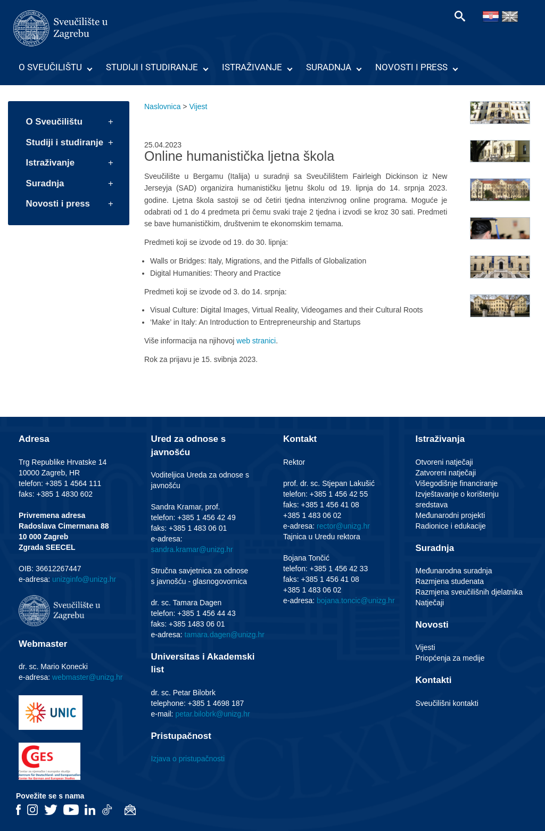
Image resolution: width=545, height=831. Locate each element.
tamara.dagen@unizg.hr (225, 634)
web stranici (256, 340)
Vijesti (425, 647)
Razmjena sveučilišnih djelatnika (469, 592)
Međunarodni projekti (450, 515)
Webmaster (43, 644)
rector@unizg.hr (343, 526)
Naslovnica (162, 106)
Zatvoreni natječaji (446, 472)
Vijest (198, 106)
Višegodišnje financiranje (457, 483)
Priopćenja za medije (450, 658)
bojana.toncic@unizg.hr (356, 600)
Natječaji (430, 602)
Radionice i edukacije (451, 526)
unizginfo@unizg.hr (84, 579)
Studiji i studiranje (152, 67)
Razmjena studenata (450, 581)
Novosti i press (411, 67)
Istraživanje (252, 67)
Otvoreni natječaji (444, 462)
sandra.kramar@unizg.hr (192, 549)
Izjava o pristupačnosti (188, 758)
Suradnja (328, 67)
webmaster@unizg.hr (87, 677)
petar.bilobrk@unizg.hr (212, 714)
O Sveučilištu (50, 67)
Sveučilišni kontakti (447, 703)
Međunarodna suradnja (454, 570)
